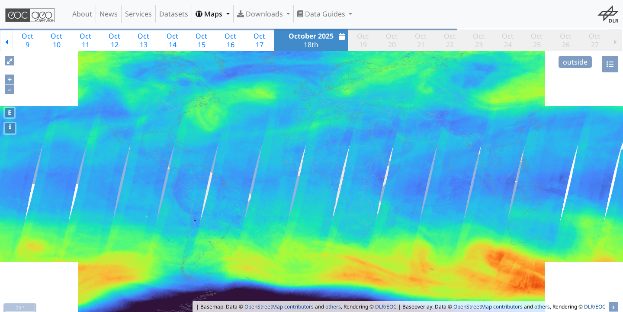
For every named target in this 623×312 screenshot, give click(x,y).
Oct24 (508, 40)
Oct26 (566, 40)
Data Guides (322, 14)
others (333, 306)
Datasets (173, 14)
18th (318, 40)
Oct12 (114, 40)
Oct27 (595, 40)
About (82, 14)
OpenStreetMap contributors (279, 306)
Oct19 (363, 40)
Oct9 (27, 40)
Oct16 (230, 40)
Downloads (261, 14)
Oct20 (392, 40)
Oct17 (259, 40)
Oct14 (172, 40)
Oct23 (479, 40)
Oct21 (421, 40)
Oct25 (537, 40)
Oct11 (85, 40)
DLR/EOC (386, 306)
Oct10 (56, 40)
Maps (210, 14)
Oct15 (201, 40)
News (109, 14)
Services (138, 14)
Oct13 (143, 40)
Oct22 (450, 40)
